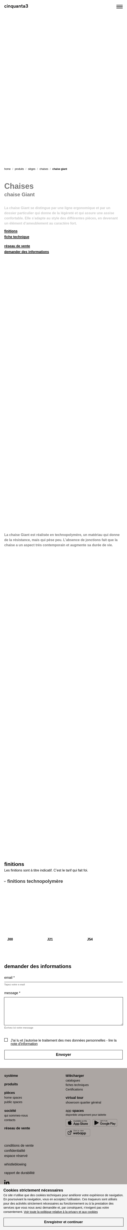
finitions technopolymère (35, 881)
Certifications (74, 1089)
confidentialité (14, 1150)
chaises (43, 169)
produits (19, 169)
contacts (9, 1120)
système (11, 1075)
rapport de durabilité (19, 1173)
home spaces (13, 1097)
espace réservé (15, 1156)
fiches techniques (77, 1085)
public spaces (13, 1102)
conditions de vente (19, 1145)
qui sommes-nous (16, 1115)
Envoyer (63, 1054)
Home (7, 169)
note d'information (24, 1044)
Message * (12, 993)
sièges (31, 169)
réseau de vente (17, 246)
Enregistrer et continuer (63, 1222)
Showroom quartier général (83, 1102)
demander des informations (26, 252)
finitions (10, 231)
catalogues (73, 1080)
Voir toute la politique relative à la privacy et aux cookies (61, 1212)
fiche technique (16, 237)
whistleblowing (15, 1164)
